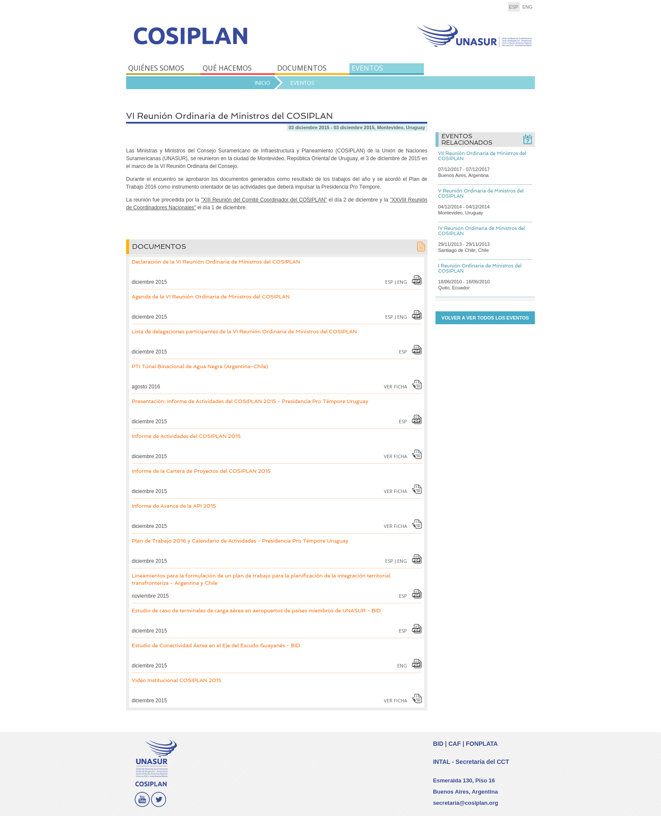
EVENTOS (367, 68)
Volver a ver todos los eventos (485, 317)
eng (527, 6)
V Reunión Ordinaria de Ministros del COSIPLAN (481, 193)
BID (438, 743)
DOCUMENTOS (302, 68)
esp (514, 6)
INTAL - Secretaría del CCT (471, 761)
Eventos (302, 83)
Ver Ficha (395, 386)
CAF (454, 743)
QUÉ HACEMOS (227, 68)
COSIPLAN (226, 42)
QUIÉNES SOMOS (156, 68)
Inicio (262, 83)
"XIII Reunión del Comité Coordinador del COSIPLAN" (264, 200)
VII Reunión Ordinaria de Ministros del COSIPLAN (482, 156)
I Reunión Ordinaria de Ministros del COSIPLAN (480, 268)
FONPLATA (481, 743)
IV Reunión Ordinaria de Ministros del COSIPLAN (481, 231)
